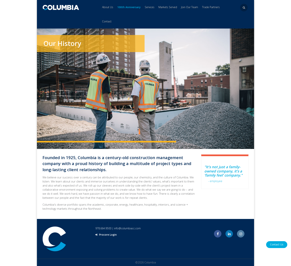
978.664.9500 (103, 228)
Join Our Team (189, 7)
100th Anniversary (129, 7)
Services (149, 7)
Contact (107, 21)
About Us (107, 7)
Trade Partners (211, 7)
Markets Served (167, 7)
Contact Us (276, 244)
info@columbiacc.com (127, 228)
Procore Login (106, 234)
